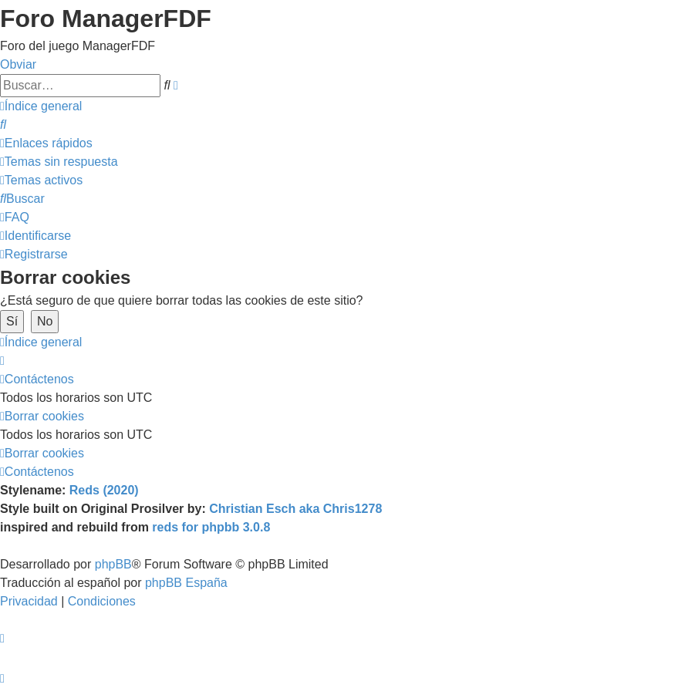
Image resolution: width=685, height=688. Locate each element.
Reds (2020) (104, 490)
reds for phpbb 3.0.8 (211, 527)
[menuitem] (3, 124)
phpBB (113, 564)
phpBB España (186, 582)
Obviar (18, 64)
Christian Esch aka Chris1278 (295, 508)
